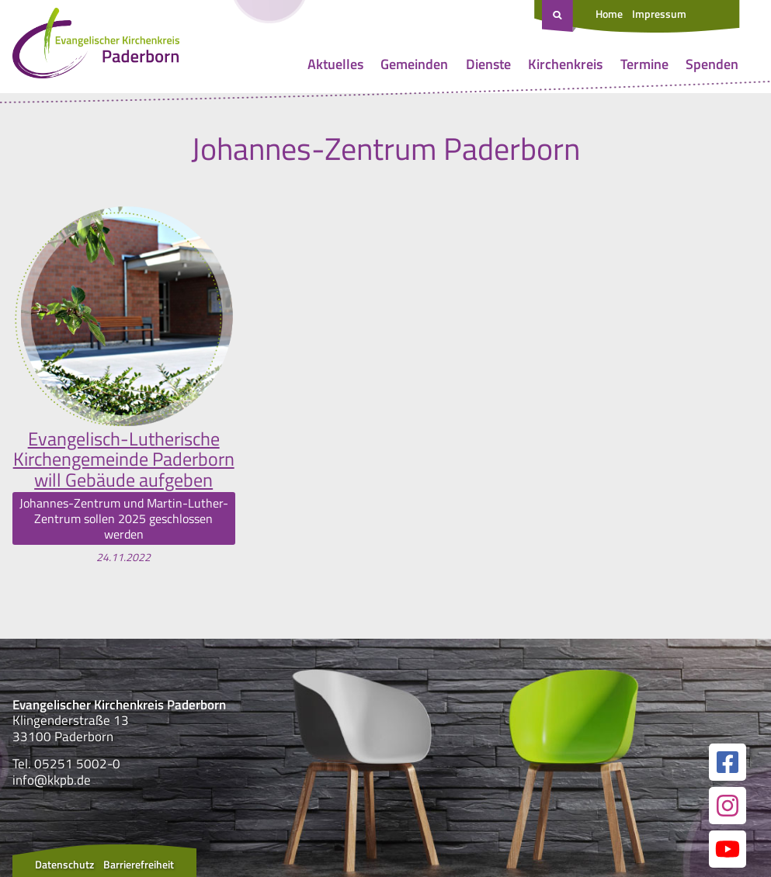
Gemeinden (414, 64)
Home (609, 13)
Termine (644, 64)
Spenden (712, 64)
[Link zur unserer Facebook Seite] (727, 762)
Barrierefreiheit (138, 864)
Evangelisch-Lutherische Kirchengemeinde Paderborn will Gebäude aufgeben (123, 459)
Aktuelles (335, 64)
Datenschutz (64, 864)
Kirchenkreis (565, 64)
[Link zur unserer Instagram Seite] (727, 805)
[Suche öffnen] (559, 16)
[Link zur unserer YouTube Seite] (727, 849)
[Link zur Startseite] (95, 46)
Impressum (659, 13)
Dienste (488, 64)
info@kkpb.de (51, 780)
